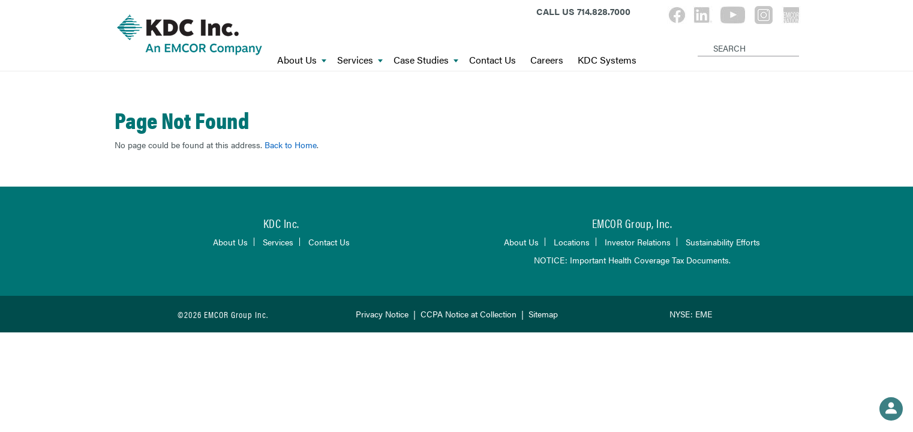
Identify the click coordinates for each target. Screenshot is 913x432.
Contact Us (492, 60)
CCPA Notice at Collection (468, 314)
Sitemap (543, 314)
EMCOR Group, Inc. (632, 223)
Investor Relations (638, 242)
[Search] (700, 38)
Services (360, 60)
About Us (301, 60)
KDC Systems (607, 60)
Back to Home (291, 145)
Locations (572, 242)
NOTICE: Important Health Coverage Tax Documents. (632, 260)
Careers (546, 60)
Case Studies (426, 60)
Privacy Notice (382, 314)
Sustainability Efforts (723, 242)
